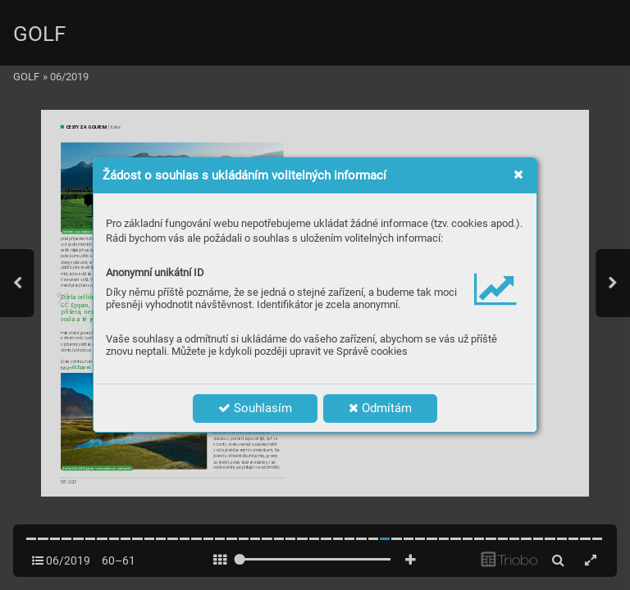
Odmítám (380, 408)
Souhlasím (255, 408)
